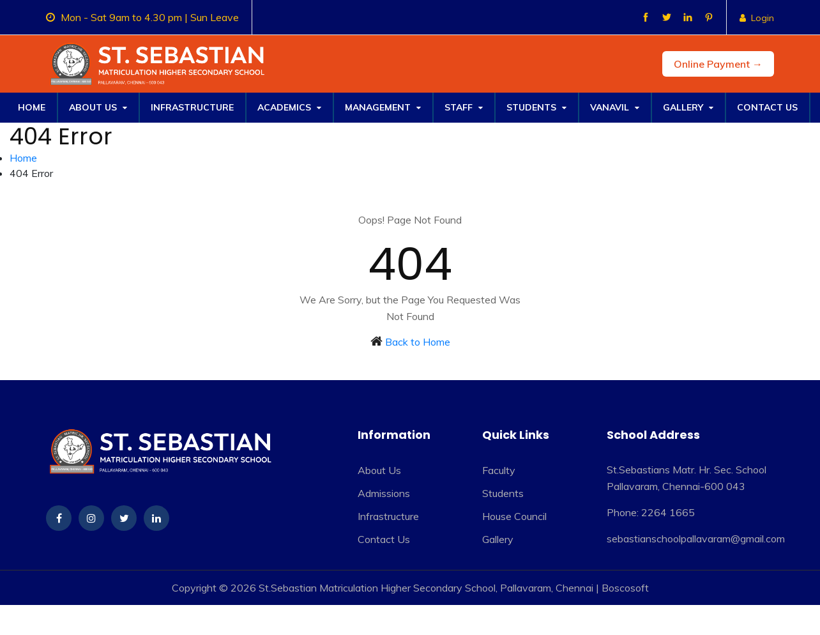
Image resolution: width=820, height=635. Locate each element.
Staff (463, 107)
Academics (289, 107)
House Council (514, 516)
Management (383, 107)
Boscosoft (625, 587)
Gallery (688, 107)
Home (31, 107)
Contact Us (767, 107)
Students (536, 107)
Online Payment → (718, 63)
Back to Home (417, 341)
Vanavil (614, 107)
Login (757, 18)
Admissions (384, 493)
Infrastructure (192, 107)
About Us (98, 107)
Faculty (498, 470)
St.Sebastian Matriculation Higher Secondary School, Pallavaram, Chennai (426, 587)
